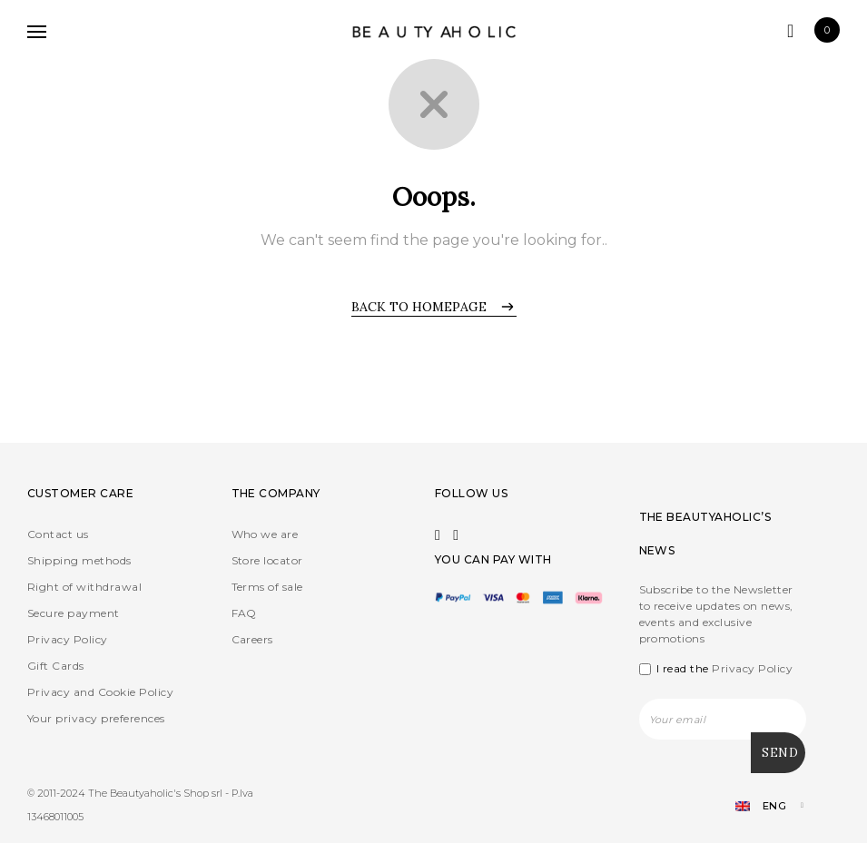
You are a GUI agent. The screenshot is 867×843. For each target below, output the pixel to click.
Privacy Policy (67, 639)
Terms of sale (267, 586)
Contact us (58, 534)
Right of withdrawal (84, 586)
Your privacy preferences (96, 718)
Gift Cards (55, 665)
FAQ (244, 613)
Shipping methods (79, 560)
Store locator (267, 560)
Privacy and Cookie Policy (100, 692)
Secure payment (73, 613)
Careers (252, 639)
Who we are (265, 534)
